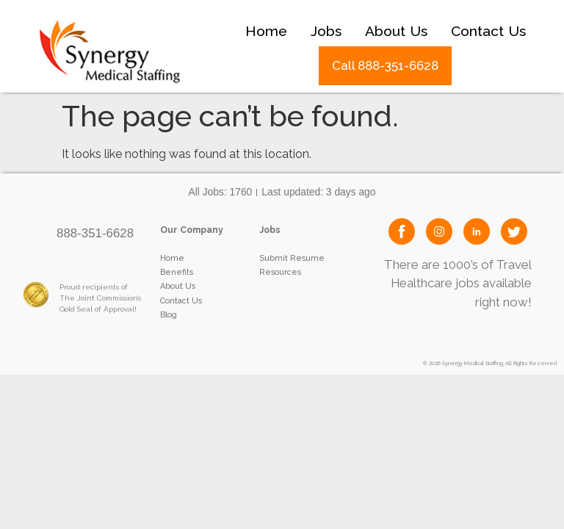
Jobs (326, 31)
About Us (396, 31)
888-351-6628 (95, 233)
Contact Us (488, 31)
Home (266, 31)
